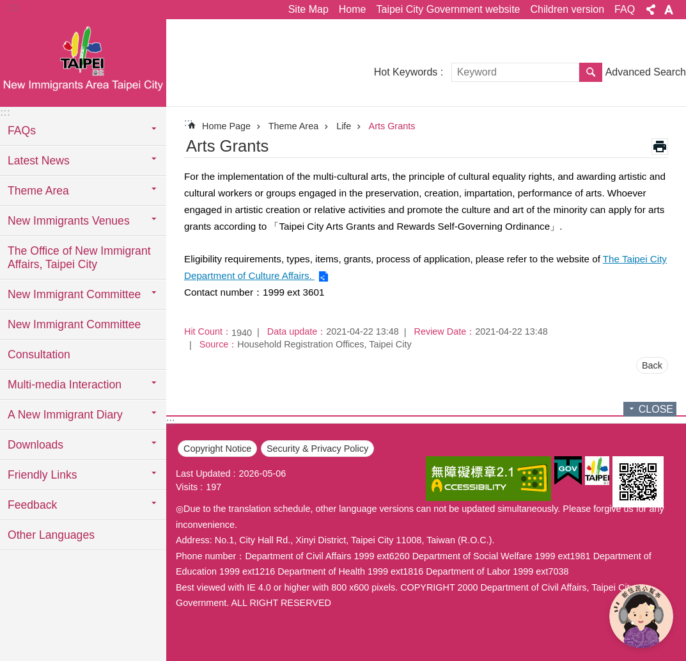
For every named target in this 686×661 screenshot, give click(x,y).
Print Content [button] (659, 146)
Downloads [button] (35, 444)
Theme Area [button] (38, 190)
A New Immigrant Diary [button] (65, 414)
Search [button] (590, 72)
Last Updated (203, 473)
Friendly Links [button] (42, 474)
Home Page (226, 126)
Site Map (308, 9)
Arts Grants (392, 126)
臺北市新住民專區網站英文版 (83, 62)
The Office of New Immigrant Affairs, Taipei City (79, 257)
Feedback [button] (32, 504)
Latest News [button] (39, 160)
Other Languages (51, 535)
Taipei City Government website (448, 9)
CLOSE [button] (656, 409)
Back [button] (652, 365)
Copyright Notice (217, 448)
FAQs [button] (22, 130)
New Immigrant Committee (74, 324)
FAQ (624, 9)
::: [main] (188, 122)
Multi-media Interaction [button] (64, 384)
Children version (567, 9)
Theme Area (293, 126)
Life (343, 126)
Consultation (39, 354)
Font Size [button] (668, 9)
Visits (187, 487)
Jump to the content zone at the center (6, 6)
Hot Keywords (406, 72)
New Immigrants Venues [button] (69, 220)
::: (14, 7)
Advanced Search (645, 72)
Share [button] (651, 9)
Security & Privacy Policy (317, 448)
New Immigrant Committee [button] (74, 294)
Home (352, 9)
